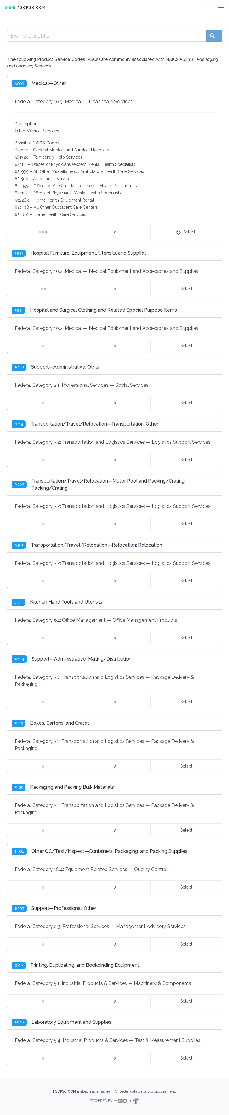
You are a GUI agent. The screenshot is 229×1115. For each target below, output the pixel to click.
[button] (221, 8)
